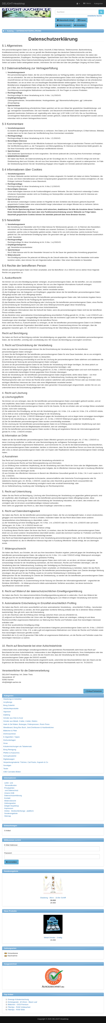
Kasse (82, 20)
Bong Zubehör (9, 705)
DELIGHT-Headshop (60, 1019)
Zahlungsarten (10, 803)
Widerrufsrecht (10, 801)
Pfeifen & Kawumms (11, 753)
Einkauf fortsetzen (93, 691)
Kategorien (98, 3)
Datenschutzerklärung (13, 795)
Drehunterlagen (9, 740)
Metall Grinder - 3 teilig (53, 938)
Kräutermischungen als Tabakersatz (17, 746)
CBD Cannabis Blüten (12, 772)
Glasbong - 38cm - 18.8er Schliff (53, 898)
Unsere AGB (9, 793)
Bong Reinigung (9, 750)
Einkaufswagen (10, 826)
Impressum (8, 808)
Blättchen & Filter (10, 731)
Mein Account (63, 25)
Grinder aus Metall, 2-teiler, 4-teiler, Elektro (20, 721)
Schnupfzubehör (9, 756)
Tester (5, 769)
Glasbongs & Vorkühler (12, 699)
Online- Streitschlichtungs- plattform (19, 811)
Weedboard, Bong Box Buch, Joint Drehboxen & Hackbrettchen (28, 727)
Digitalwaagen (9, 759)
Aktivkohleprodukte (10, 708)
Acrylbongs (7, 702)
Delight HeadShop (11, 806)
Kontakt (7, 798)
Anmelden (79, 25)
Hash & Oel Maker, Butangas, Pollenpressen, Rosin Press (26, 724)
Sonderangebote (11, 813)
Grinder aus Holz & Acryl (13, 718)
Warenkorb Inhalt (65, 20)
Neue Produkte (10, 911)
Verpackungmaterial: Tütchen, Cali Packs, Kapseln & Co (25, 762)
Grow (5, 743)
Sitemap (7, 816)
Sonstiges (7, 765)
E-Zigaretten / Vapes (11, 737)
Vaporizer (7, 712)
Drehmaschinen (9, 734)
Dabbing (6, 715)
